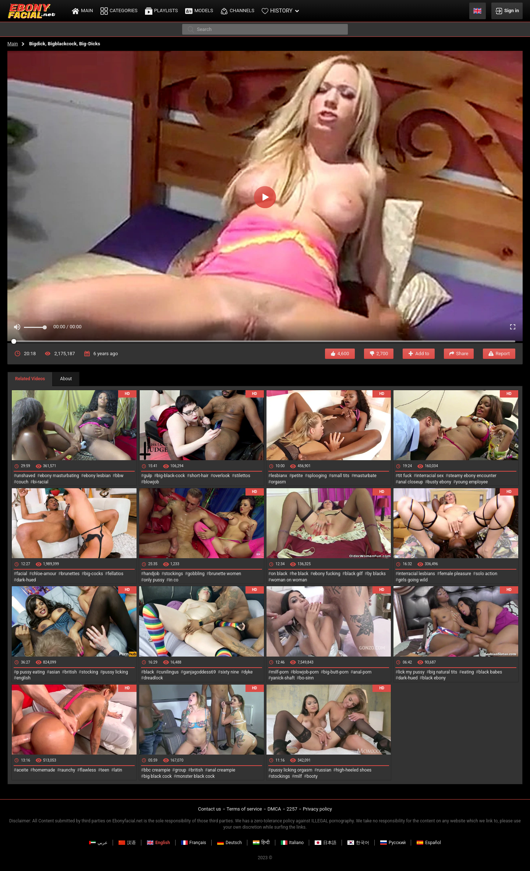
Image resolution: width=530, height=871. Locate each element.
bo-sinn (306, 678)
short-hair (199, 475)
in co (174, 580)
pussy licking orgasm (291, 770)
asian (54, 672)
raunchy (67, 770)
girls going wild (413, 580)
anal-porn (362, 672)
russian (324, 770)
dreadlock (153, 678)
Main (12, 43)
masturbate (365, 475)
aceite (22, 770)
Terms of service (244, 809)
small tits (340, 475)
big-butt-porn (336, 672)
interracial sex (430, 475)
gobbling (196, 573)
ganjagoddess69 (199, 672)
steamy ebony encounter (472, 475)
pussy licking (115, 672)
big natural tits (443, 672)
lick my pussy (411, 672)
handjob (151, 573)
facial (21, 573)
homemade (44, 770)
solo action (486, 573)
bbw (119, 475)
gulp (148, 475)
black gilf (354, 573)
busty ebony (439, 482)
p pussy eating (30, 672)
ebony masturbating (59, 475)
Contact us (209, 809)
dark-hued (26, 580)
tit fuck (405, 475)
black (149, 672)
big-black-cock (171, 475)
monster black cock (195, 776)
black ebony (434, 678)
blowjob (151, 482)
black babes (490, 672)
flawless (88, 770)
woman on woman (289, 580)
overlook (221, 475)
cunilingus (169, 672)
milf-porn (280, 672)
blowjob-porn (306, 672)
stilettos (242, 475)
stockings (173, 573)
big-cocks (93, 573)
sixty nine (229, 672)
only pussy (154, 580)
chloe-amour (44, 573)
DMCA (274, 809)
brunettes (70, 573)
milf (298, 776)
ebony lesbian (97, 475)
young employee (472, 482)
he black (300, 573)
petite (297, 475)
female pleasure (455, 573)
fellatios (115, 573)
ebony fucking (326, 573)
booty (312, 776)
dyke (248, 672)
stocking (89, 672)
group (180, 770)
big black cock (158, 776)
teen (104, 770)
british (70, 672)
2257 (292, 809)
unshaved (25, 475)
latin (118, 770)
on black (279, 573)
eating (468, 672)
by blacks (376, 573)
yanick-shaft (283, 678)
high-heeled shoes (353, 770)
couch (22, 482)
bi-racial (40, 482)
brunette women (225, 573)
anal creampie (221, 770)
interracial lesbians (416, 573)
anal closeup (410, 482)
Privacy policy (317, 809)
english (23, 678)
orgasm (278, 482)
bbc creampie (157, 770)
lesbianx (279, 475)
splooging (317, 475)
